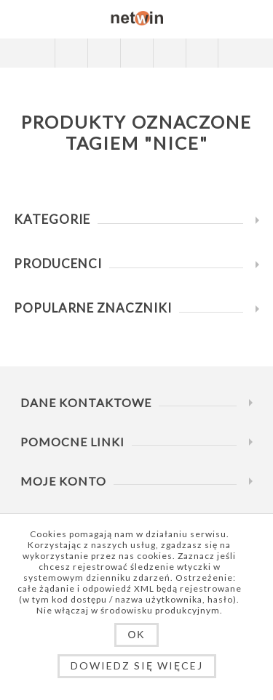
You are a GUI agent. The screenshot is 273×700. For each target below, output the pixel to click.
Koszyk (169, 53)
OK (136, 634)
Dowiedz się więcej (137, 665)
